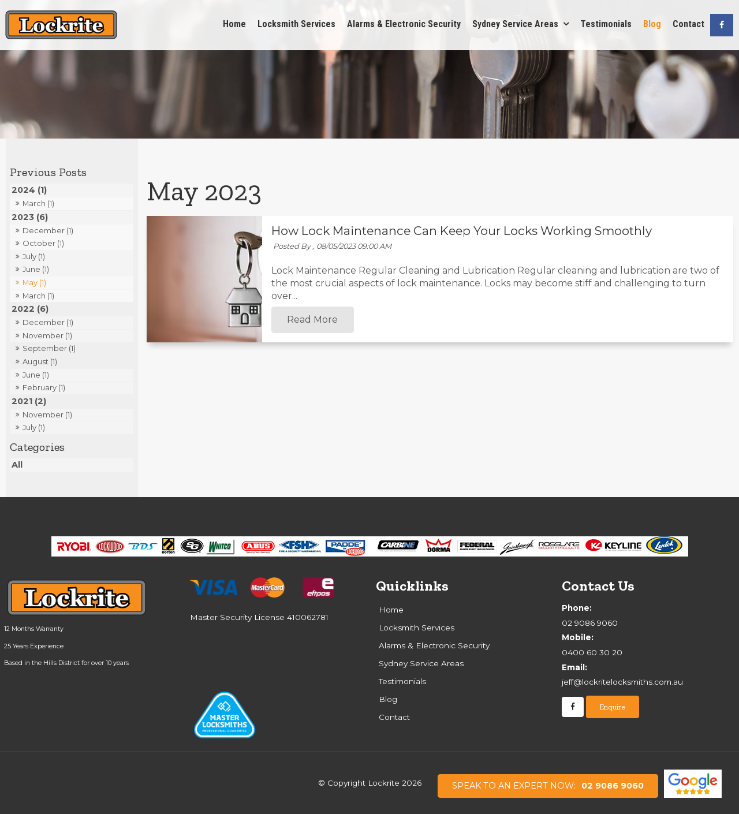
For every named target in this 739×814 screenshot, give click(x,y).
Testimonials (606, 23)
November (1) (47, 335)
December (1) (48, 230)
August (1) (40, 361)
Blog (652, 23)
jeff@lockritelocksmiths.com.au (649, 673)
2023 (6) (30, 217)
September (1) (49, 348)
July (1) (34, 256)
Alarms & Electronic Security (404, 23)
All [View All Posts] (17, 465)
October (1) (43, 243)
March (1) (38, 203)
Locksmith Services (296, 23)
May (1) (34, 282)
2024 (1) (29, 190)
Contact (688, 23)
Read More (312, 319)
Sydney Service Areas (515, 23)
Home (234, 23)
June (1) (36, 269)
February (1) (44, 387)
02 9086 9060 (548, 786)
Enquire (612, 706)
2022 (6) (30, 309)
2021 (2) (29, 401)
